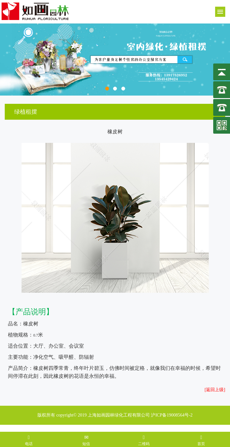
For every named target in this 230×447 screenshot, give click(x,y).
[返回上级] (215, 389)
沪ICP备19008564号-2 (171, 415)
